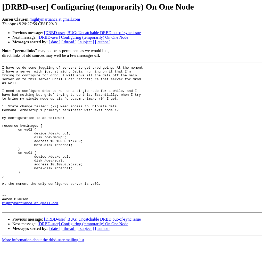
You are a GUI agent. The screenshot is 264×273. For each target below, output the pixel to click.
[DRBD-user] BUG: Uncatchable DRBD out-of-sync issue (92, 32)
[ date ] (54, 42)
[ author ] (103, 42)
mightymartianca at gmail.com (54, 19)
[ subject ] (86, 42)
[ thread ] (69, 42)
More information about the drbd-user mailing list (43, 268)
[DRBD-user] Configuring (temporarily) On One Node (83, 37)
